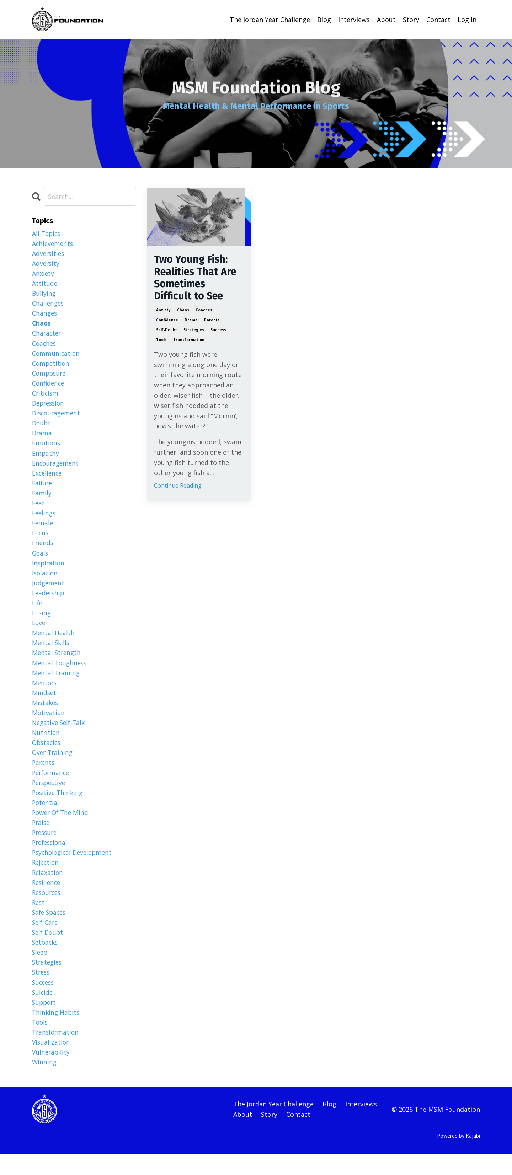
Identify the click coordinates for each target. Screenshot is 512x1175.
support (45, 1021)
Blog (324, 19)
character (47, 335)
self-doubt (166, 331)
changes (45, 315)
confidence (167, 321)
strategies (193, 331)
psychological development (74, 867)
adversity (46, 263)
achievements (53, 243)
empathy (45, 458)
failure (42, 489)
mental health (53, 642)
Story (411, 19)
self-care (45, 939)
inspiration (49, 571)
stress (41, 990)
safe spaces (50, 929)
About (386, 19)
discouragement (57, 417)
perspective (50, 796)
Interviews (354, 19)
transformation (188, 341)
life (37, 611)
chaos (183, 311)
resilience (47, 898)
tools (161, 341)
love (39, 632)
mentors (45, 694)
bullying (44, 294)
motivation (48, 724)
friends (43, 550)
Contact (438, 19)
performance (52, 786)
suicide (43, 1011)
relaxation (48, 888)
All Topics (47, 233)
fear (39, 509)
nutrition (46, 745)
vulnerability (51, 1072)
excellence (47, 478)
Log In (467, 19)
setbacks (46, 959)
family (42, 499)
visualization (51, 1062)
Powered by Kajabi (458, 1156)
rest (39, 918)
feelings (44, 519)
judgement (48, 591)
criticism (45, 397)
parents (212, 321)
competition (51, 366)
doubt (42, 427)
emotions (46, 448)
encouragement (56, 468)
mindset (44, 703)
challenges (48, 304)
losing (42, 622)
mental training (56, 683)
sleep (40, 970)
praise (41, 837)
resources (47, 908)
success (218, 331)
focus (41, 540)
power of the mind (61, 826)
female (43, 530)
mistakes (45, 714)
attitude (45, 284)
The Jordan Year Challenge (270, 19)
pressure (45, 847)
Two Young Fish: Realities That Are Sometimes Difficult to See (197, 278)
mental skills (51, 652)
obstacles (47, 755)
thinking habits (56, 1031)
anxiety (163, 311)
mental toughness (60, 673)
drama (191, 321)
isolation (45, 581)
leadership (49, 601)
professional (51, 857)
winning (44, 1082)
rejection (46, 878)
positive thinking (58, 806)
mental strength (57, 663)
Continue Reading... (179, 488)
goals (40, 560)
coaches (204, 311)
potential (46, 816)
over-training (53, 765)
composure (50, 376)
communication (56, 356)
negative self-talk (60, 734)
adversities (49, 253)
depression (49, 407)
